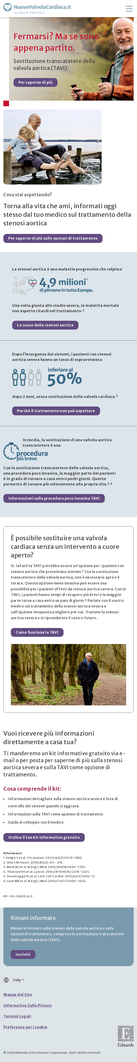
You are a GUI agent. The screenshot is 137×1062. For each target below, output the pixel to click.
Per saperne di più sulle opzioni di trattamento (53, 238)
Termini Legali (17, 1016)
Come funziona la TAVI (37, 632)
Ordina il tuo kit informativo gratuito (44, 837)
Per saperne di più (35, 82)
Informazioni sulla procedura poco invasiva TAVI (54, 498)
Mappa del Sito (17, 994)
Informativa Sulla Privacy (27, 1005)
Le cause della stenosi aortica (45, 325)
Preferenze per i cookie (25, 1027)
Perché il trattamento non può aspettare (56, 411)
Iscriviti (23, 954)
